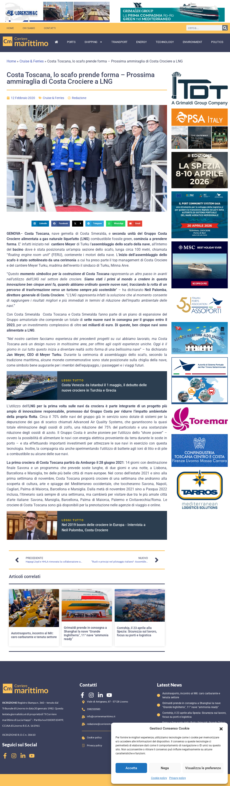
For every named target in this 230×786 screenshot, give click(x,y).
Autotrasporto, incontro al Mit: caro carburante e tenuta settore (34, 635)
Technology (165, 42)
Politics (217, 42)
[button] (221, 728)
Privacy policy (177, 778)
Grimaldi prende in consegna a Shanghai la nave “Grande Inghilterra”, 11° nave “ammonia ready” (86, 633)
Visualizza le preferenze (203, 768)
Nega (165, 768)
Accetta (131, 768)
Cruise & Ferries (32, 61)
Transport (119, 42)
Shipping (93, 42)
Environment (192, 42)
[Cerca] (225, 28)
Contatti (50, 28)
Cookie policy (159, 778)
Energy (141, 42)
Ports (71, 42)
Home (10, 28)
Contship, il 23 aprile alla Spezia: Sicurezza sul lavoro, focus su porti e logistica (137, 631)
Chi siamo (29, 28)
